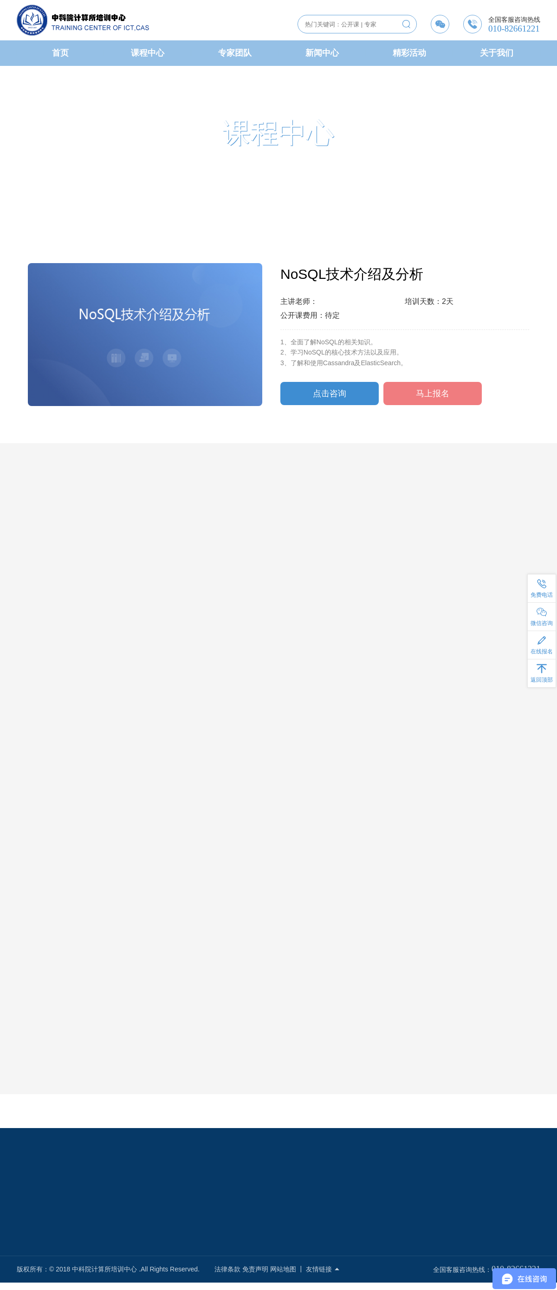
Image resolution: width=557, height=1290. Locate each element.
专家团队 (235, 53)
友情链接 (323, 1269)
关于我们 (496, 53)
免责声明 (255, 1269)
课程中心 (147, 53)
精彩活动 (409, 53)
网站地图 (283, 1269)
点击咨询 (329, 395)
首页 (60, 53)
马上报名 (432, 395)
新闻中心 (322, 53)
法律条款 (227, 1269)
